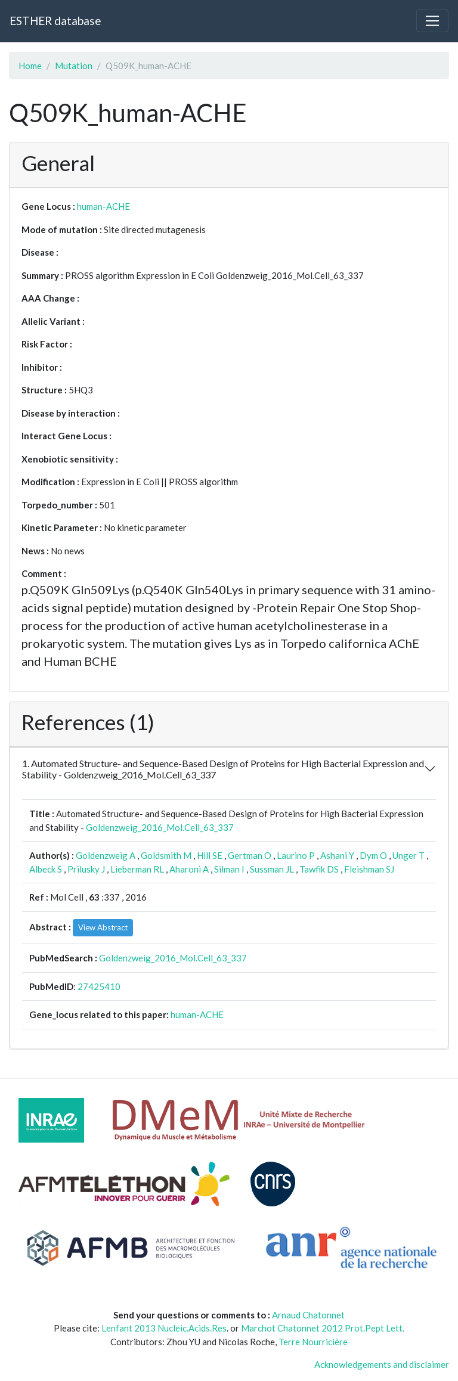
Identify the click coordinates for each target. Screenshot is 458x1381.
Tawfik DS (319, 869)
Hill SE (209, 855)
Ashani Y (337, 855)
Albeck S (45, 869)
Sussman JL (272, 869)
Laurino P (296, 855)
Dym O (373, 855)
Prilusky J (86, 869)
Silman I (229, 869)
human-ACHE (103, 206)
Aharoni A (189, 869)
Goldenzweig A (105, 855)
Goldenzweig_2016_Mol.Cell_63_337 (160, 827)
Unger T (408, 855)
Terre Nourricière (313, 1341)
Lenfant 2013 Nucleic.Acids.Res (164, 1328)
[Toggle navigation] (432, 21)
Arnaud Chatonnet (308, 1314)
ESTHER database (55, 20)
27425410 (99, 986)
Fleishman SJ (369, 869)
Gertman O (249, 855)
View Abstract (103, 927)
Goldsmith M (166, 855)
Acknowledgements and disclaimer (381, 1364)
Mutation (73, 65)
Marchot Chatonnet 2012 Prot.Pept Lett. (322, 1328)
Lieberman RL (137, 869)
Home (30, 65)
